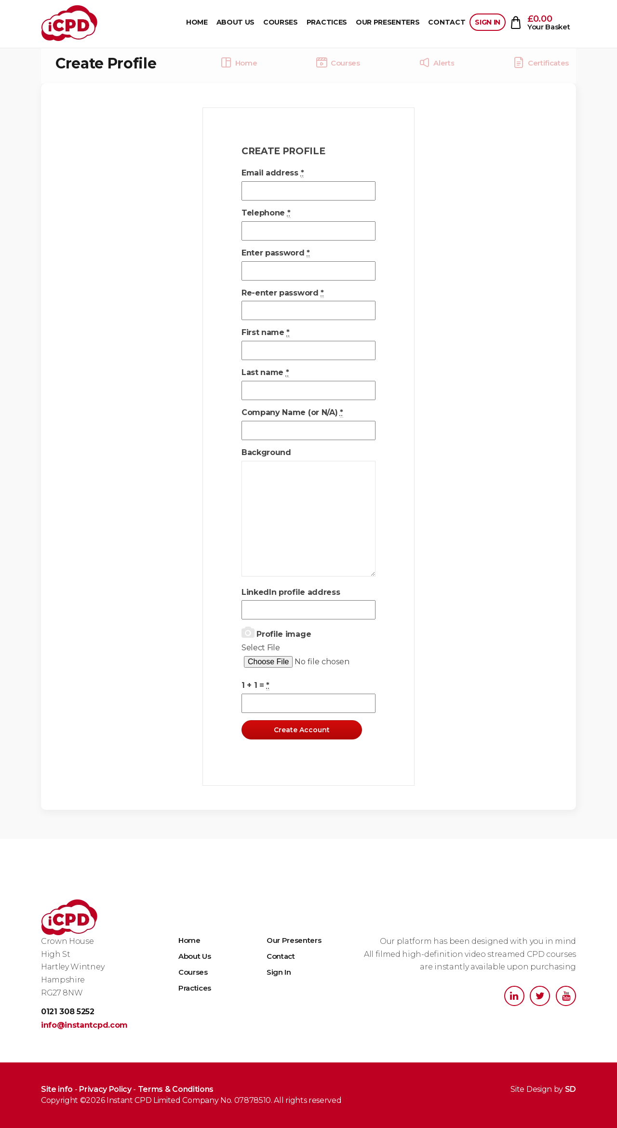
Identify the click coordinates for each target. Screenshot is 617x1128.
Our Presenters (388, 22)
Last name (265, 372)
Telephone (266, 213)
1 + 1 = (255, 685)
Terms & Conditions (176, 1089)
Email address (272, 173)
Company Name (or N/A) (292, 412)
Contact (446, 22)
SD (570, 1089)
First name (265, 332)
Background (266, 452)
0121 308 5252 (67, 1011)
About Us (235, 22)
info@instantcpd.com (84, 1025)
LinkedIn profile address (290, 592)
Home (197, 22)
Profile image (276, 633)
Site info (57, 1089)
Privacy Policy (105, 1089)
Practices (327, 22)
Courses (280, 22)
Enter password (275, 253)
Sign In (487, 22)
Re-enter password (282, 293)
